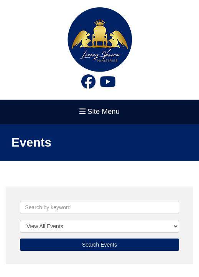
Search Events (99, 245)
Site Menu (99, 111)
